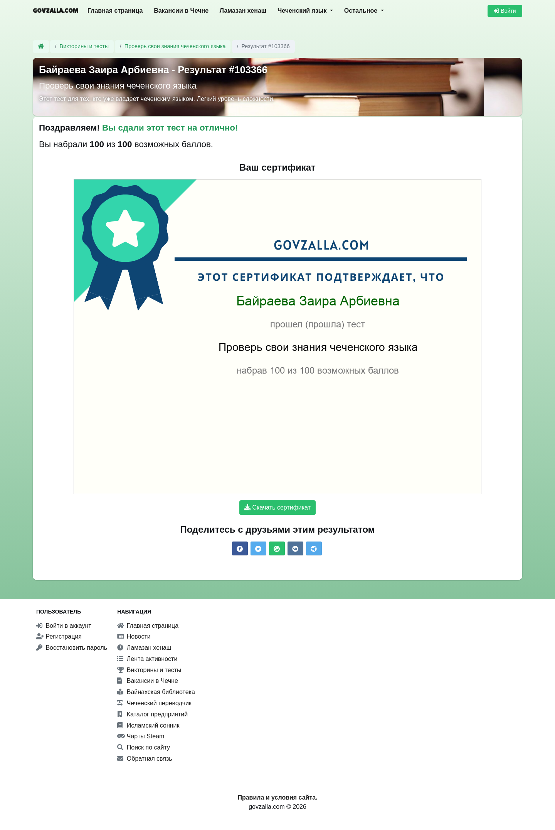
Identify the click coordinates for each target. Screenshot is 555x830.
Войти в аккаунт (63, 625)
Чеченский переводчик (154, 703)
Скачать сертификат (277, 507)
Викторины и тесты (84, 46)
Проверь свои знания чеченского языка (175, 46)
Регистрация (59, 636)
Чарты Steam (140, 736)
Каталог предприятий (152, 714)
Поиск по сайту (143, 747)
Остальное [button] (361, 10)
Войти (505, 11)
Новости (133, 636)
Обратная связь (144, 758)
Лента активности (147, 659)
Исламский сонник (148, 725)
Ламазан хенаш (243, 10)
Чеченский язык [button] (303, 10)
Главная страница (115, 10)
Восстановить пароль (71, 647)
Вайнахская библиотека (156, 692)
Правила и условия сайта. (277, 797)
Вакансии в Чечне (181, 10)
